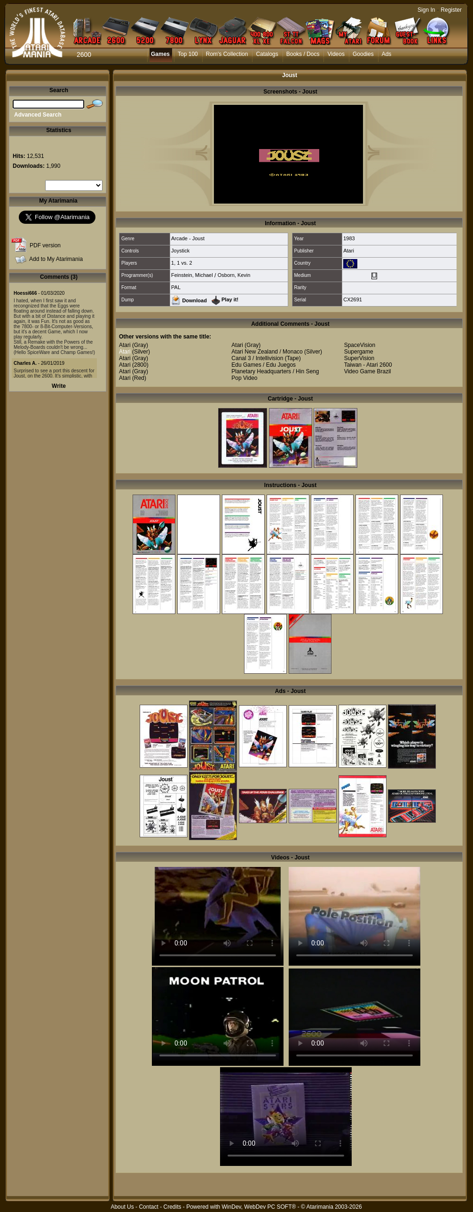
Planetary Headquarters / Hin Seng (275, 371)
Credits (172, 1207)
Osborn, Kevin (234, 275)
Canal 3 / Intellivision (257, 358)
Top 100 (188, 54)
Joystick (180, 250)
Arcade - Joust (188, 238)
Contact (148, 1207)
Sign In (426, 10)
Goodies (363, 54)
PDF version (45, 245)
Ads (387, 54)
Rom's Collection (227, 54)
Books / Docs (303, 54)
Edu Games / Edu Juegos (263, 365)
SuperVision (359, 358)
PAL (176, 287)
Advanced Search (38, 114)
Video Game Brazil (367, 371)
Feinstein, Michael (192, 275)
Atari (348, 250)
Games (160, 54)
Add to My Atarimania (56, 259)
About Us (122, 1207)
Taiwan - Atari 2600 (368, 365)
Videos (335, 54)
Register (451, 10)
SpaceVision (360, 345)
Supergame (358, 351)
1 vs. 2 (184, 263)
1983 (349, 238)
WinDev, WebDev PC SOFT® (259, 1207)
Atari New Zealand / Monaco (266, 351)
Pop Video (244, 378)
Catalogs (267, 54)
